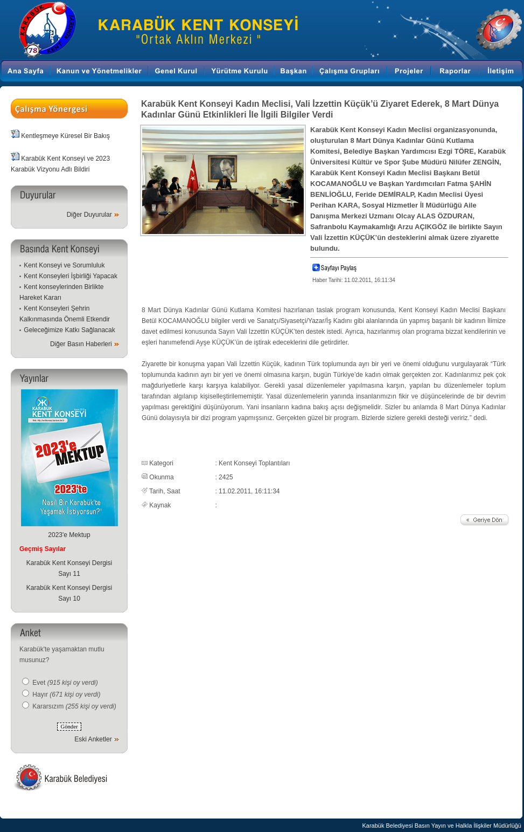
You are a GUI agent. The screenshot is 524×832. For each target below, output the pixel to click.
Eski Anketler (92, 739)
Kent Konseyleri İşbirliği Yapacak (70, 276)
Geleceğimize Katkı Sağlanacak (69, 330)
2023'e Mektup (69, 535)
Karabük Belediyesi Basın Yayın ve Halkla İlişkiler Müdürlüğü (441, 825)
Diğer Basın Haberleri (81, 344)
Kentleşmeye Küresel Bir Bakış (65, 136)
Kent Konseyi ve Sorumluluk (64, 265)
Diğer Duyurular (89, 214)
